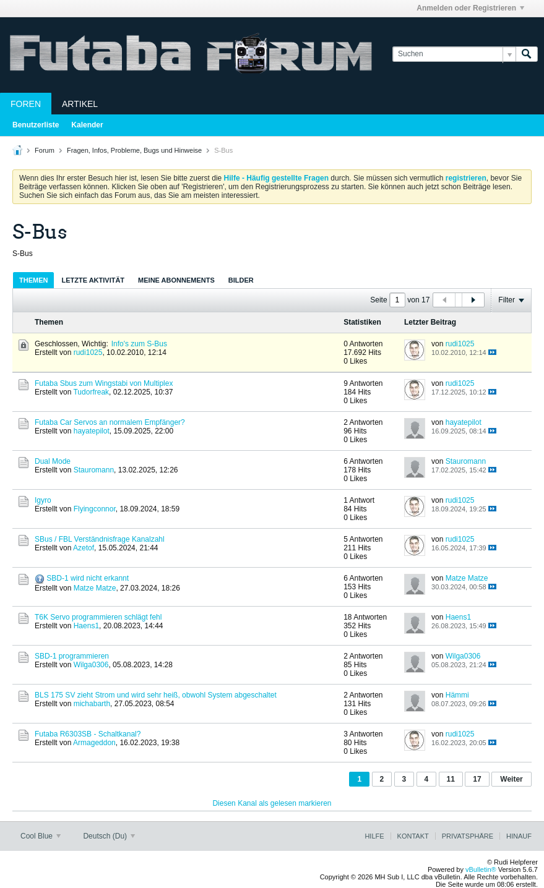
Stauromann (94, 470)
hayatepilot (92, 431)
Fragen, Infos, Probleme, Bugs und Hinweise (134, 150)
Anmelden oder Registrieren (470, 8)
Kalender (87, 125)
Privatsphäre (467, 836)
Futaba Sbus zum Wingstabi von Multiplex (104, 383)
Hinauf (519, 836)
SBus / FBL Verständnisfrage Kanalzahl (100, 539)
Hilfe (374, 836)
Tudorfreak (91, 392)
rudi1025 (88, 352)
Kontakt (413, 836)
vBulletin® (480, 869)
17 (477, 779)
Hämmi (457, 695)
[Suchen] (454, 54)
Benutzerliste (35, 125)
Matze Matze (95, 588)
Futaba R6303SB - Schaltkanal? (87, 734)
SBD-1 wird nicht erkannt (87, 578)
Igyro (43, 500)
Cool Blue (40, 836)
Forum (44, 150)
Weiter (511, 779)
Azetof (83, 548)
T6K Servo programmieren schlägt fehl (98, 617)
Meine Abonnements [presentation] (176, 280)
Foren (26, 104)
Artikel (80, 104)
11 (451, 779)
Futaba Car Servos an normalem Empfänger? (110, 422)
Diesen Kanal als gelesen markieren (271, 803)
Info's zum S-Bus (139, 343)
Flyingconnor (95, 509)
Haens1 (86, 625)
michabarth (92, 703)
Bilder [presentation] (241, 280)
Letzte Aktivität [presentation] (92, 280)
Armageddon (94, 742)
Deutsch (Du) (109, 836)
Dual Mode (53, 461)
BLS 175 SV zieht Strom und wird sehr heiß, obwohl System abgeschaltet (156, 695)
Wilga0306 (91, 664)
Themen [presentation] (33, 280)
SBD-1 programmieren (72, 656)
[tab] (33, 279)
